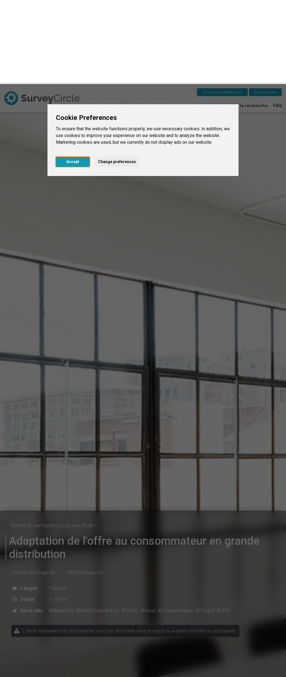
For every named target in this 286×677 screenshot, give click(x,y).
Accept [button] (73, 77)
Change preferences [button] (117, 77)
